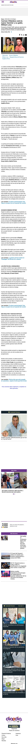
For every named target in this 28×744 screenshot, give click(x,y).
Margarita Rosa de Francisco (17, 57)
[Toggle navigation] (2, 1)
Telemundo (5, 55)
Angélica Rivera (6, 58)
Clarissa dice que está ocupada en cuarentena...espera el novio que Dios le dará (14, 380)
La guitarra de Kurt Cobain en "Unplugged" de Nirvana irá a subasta (12, 258)
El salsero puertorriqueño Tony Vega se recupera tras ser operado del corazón (13, 202)
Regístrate (14, 728)
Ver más (21, 605)
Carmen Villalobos (13, 55)
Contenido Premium (14, 412)
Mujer (3, 739)
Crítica (3, 735)
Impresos (18, 733)
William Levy (5, 57)
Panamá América (6, 733)
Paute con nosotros (14, 730)
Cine (17, 735)
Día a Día (4, 737)
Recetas (4, 740)
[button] (3, 483)
